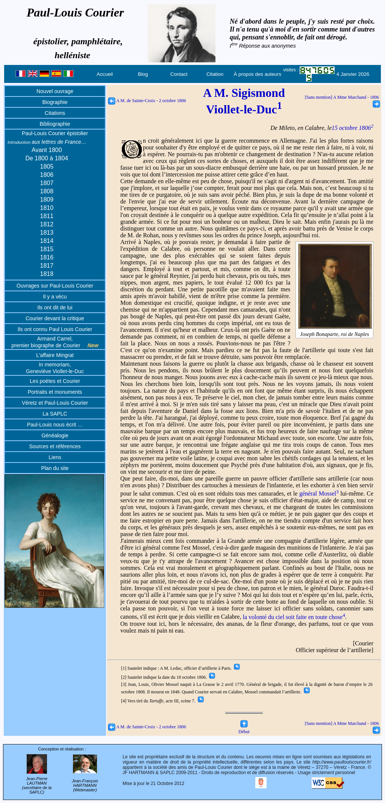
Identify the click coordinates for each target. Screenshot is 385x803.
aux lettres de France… (47, 142)
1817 (47, 265)
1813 (47, 232)
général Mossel (319, 493)
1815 (47, 249)
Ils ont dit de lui (54, 307)
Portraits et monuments (55, 392)
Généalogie (54, 435)
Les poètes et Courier (55, 381)
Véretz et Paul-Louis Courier (55, 403)
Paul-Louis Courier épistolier (55, 133)
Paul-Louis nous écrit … (55, 425)
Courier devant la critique (55, 318)
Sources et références (55, 446)
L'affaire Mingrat (55, 355)
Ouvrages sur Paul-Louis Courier (55, 286)
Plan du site (54, 468)
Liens (55, 457)
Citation (214, 74)
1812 (47, 224)
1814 (47, 241)
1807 (47, 183)
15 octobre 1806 (352, 128)
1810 (47, 208)
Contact (179, 74)
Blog (143, 74)
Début (243, 728)
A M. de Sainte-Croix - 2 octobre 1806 (147, 100)
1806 (47, 175)
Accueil (105, 74)
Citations (55, 113)
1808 (47, 191)
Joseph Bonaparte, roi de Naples (335, 331)
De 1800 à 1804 (46, 158)
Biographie (55, 102)
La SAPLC (54, 414)
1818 (47, 274)
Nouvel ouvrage (54, 91)
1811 (47, 216)
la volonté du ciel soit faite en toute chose (294, 617)
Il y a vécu (55, 297)
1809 (47, 199)
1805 (47, 166)
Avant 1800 (47, 150)
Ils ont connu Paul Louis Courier (55, 329)
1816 (47, 257)
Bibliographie (55, 124)
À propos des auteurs (257, 74)
